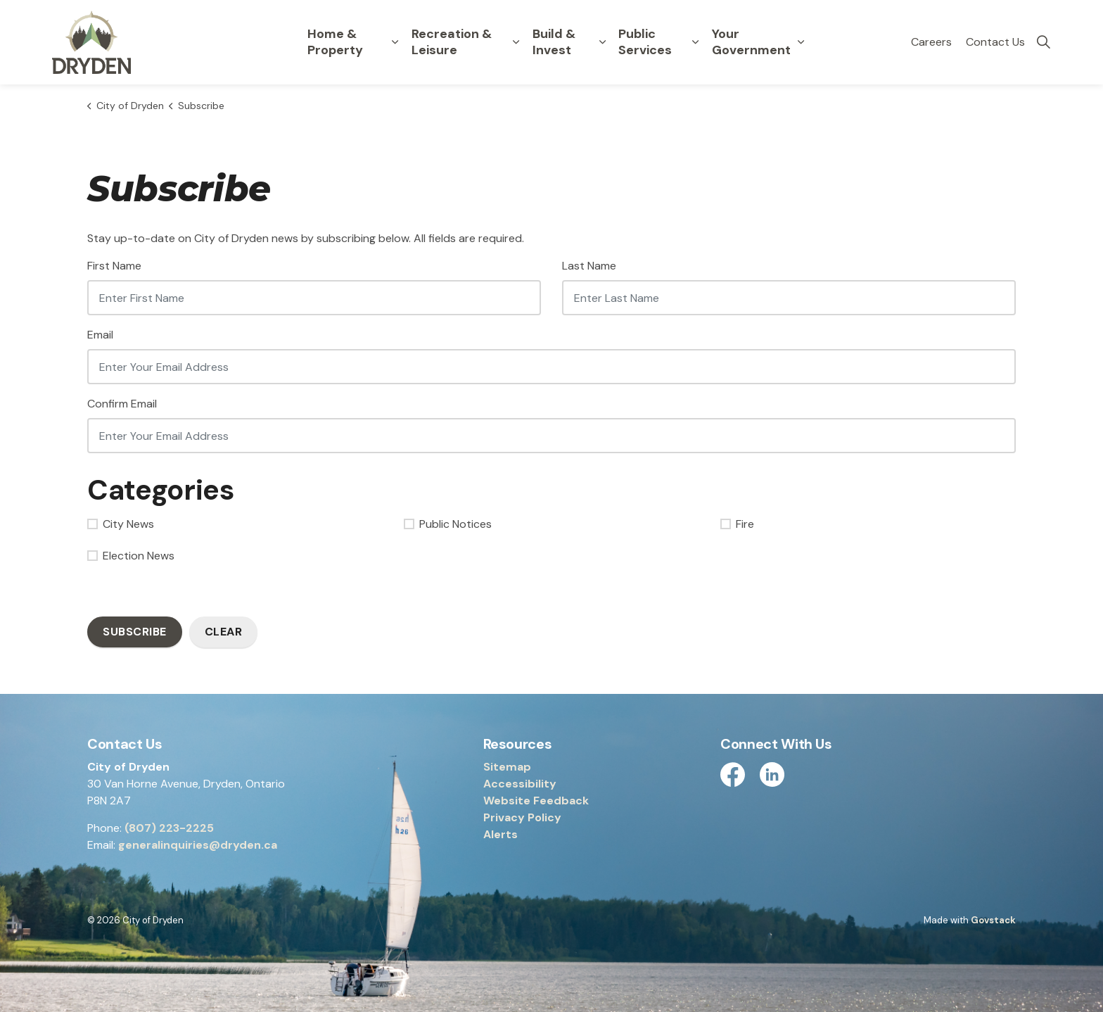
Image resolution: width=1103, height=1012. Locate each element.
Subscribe (135, 631)
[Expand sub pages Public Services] (695, 42)
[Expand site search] (1043, 42)
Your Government (751, 41)
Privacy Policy (522, 817)
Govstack (993, 920)
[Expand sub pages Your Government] (801, 42)
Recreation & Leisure (452, 41)
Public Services (645, 41)
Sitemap (507, 766)
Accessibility (519, 783)
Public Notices (448, 524)
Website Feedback (536, 800)
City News (120, 524)
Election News (130, 555)
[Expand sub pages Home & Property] (395, 42)
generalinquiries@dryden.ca (197, 844)
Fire (737, 524)
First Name (114, 265)
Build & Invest (554, 41)
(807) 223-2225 (169, 828)
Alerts (500, 834)
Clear (224, 631)
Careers (931, 41)
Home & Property (335, 41)
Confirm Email (122, 403)
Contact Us (995, 41)
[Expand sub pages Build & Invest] (602, 42)
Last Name (589, 265)
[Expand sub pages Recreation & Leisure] (516, 42)
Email (100, 334)
